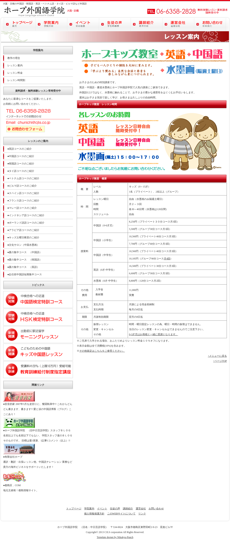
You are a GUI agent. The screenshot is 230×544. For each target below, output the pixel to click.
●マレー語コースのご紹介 (22, 207)
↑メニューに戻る (217, 355)
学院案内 (89, 508)
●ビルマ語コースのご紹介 (22, 185)
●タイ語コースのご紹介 (20, 171)
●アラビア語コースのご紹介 (23, 230)
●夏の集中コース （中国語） (24, 252)
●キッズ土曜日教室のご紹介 (23, 237)
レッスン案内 (15, 65)
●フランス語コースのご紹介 (23, 200)
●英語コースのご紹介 (19, 148)
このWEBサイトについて (121, 513)
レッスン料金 (15, 72)
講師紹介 (128, 508)
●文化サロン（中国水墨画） (23, 244)
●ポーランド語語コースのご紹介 (25, 222)
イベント (102, 508)
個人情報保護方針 (94, 513)
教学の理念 (13, 58)
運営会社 (141, 508)
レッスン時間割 (16, 80)
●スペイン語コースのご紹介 (23, 193)
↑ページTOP (220, 361)
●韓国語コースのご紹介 (20, 163)
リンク (142, 513)
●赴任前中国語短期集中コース (24, 274)
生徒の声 (115, 508)
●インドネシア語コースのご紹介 (25, 215)
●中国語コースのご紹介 (20, 156)
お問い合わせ (156, 508)
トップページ (73, 508)
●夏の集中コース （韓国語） (24, 259)
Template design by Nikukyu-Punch (115, 537)
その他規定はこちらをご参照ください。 (102, 350)
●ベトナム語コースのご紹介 (23, 178)
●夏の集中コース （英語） (23, 267)
